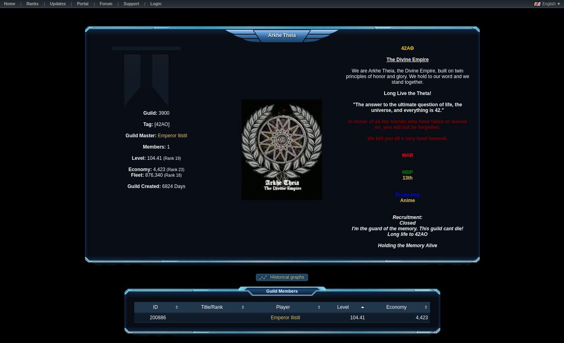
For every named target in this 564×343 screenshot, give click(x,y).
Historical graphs (286, 277)
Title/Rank (212, 307)
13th (408, 178)
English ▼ (547, 4)
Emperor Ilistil (172, 135)
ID (155, 307)
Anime (407, 200)
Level (343, 307)
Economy (396, 307)
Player (283, 307)
